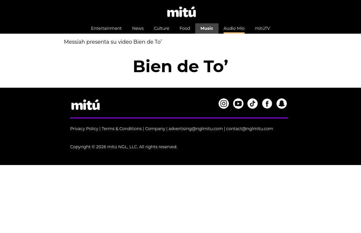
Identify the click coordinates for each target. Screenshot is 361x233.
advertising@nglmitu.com (196, 128)
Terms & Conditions (122, 128)
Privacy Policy (84, 128)
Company (155, 128)
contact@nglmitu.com (249, 128)
